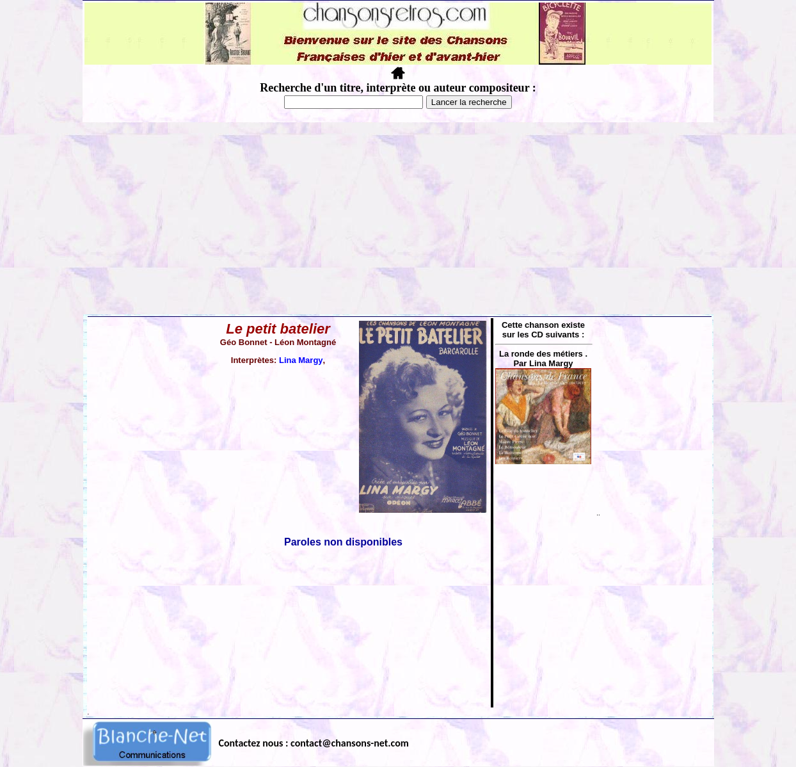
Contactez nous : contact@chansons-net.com (314, 743)
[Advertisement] (398, 218)
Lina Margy (301, 360)
